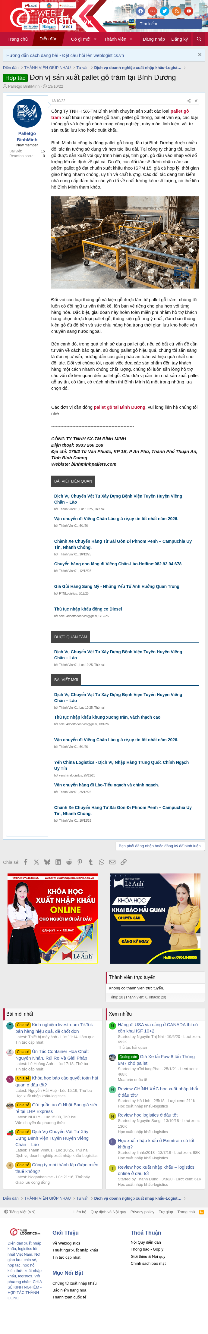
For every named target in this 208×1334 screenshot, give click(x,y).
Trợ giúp (166, 1212)
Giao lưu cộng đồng (32, 1182)
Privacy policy (142, 1212)
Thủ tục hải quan (132, 1047)
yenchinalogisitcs (70, 775)
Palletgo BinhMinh (24, 86)
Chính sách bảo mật (148, 1263)
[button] (95, 39)
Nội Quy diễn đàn (146, 1242)
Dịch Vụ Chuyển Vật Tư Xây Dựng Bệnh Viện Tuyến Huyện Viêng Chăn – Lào (118, 499)
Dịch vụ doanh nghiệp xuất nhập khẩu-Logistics (56, 1155)
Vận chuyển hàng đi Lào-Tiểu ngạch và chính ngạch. (106, 785)
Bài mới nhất (19, 1014)
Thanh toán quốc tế (69, 1297)
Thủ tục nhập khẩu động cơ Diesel (88, 609)
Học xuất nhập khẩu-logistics (40, 1096)
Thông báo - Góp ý (147, 1249)
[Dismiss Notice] (199, 55)
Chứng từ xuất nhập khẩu (74, 1283)
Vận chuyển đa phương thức (40, 1122)
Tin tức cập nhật (29, 1042)
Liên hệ (80, 1212)
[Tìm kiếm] (169, 24)
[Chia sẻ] (189, 101)
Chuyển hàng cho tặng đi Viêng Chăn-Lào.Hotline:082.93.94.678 (117, 563)
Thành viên (115, 39)
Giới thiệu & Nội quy (148, 1256)
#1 (197, 101)
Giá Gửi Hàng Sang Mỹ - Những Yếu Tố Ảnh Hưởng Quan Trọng (116, 586)
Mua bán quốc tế (132, 1079)
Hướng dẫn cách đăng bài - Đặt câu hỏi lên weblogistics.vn (65, 55)
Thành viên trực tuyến (132, 977)
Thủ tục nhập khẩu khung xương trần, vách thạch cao (107, 717)
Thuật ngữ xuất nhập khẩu (75, 1250)
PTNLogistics (68, 593)
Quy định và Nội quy (108, 1212)
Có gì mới (80, 39)
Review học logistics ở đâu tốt (148, 1114)
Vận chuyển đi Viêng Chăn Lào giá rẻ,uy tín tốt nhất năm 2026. (116, 518)
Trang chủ (18, 39)
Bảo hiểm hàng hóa (69, 1290)
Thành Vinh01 (68, 509)
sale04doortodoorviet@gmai (78, 616)
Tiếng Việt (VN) (20, 1212)
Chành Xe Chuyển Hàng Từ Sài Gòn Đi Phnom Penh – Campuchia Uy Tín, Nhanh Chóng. (123, 544)
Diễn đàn (48, 38)
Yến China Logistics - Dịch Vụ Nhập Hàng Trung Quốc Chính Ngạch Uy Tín (121, 765)
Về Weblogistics (66, 1243)
